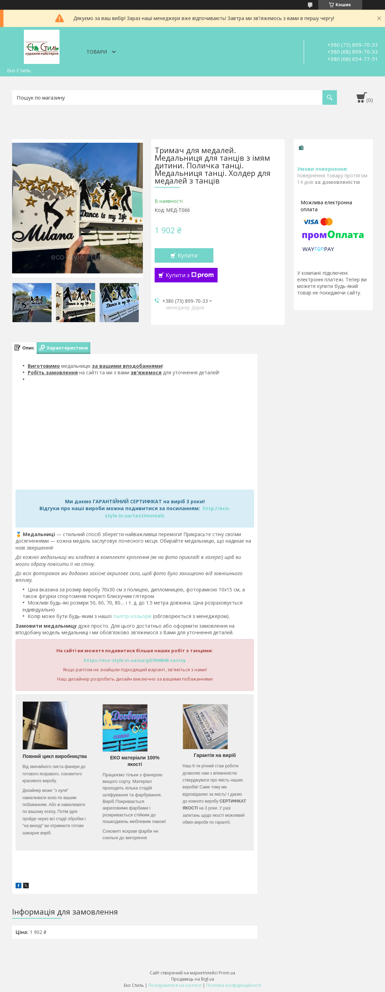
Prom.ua (227, 973)
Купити (188, 255)
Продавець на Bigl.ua (192, 979)
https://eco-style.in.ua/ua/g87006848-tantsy (135, 660)
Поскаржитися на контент (175, 985)
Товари (96, 51)
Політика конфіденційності (233, 985)
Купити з (190, 275)
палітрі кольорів (132, 616)
